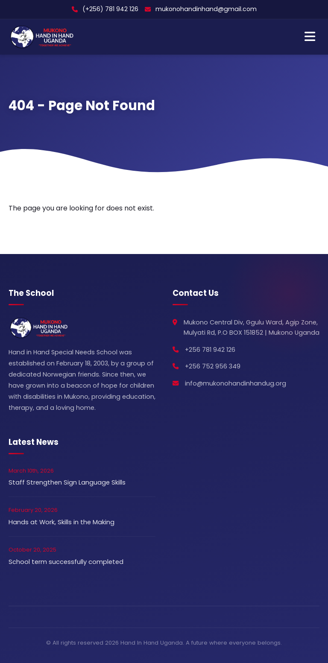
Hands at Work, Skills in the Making (61, 522)
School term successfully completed (66, 562)
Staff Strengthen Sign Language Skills (67, 482)
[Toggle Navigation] (309, 37)
